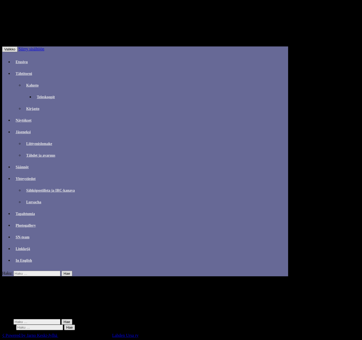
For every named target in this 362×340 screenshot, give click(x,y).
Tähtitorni (24, 74)
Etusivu (22, 62)
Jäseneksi (23, 132)
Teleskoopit (46, 97)
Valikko (9, 49)
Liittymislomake (39, 144)
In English (24, 260)
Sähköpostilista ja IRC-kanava (50, 190)
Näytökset (24, 120)
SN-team (22, 237)
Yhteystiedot (25, 179)
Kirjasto (32, 109)
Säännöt (22, 167)
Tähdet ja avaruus (40, 155)
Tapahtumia (25, 214)
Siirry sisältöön (31, 49)
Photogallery (26, 225)
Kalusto (32, 85)
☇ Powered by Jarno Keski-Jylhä (30, 335)
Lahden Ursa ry (125, 335)
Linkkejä (23, 249)
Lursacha (33, 202)
